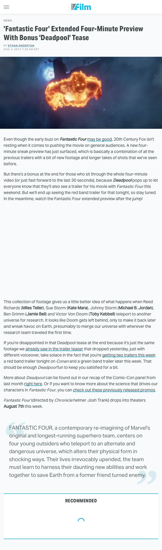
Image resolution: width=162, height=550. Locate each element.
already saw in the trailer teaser (54, 348)
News (8, 20)
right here (33, 383)
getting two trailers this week (128, 355)
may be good (99, 139)
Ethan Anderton (21, 45)
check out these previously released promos (114, 389)
